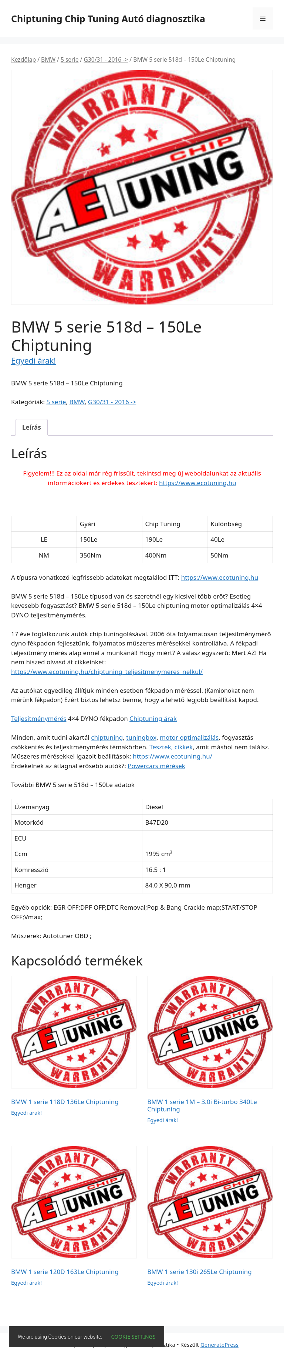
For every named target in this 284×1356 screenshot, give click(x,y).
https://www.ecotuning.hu (197, 482)
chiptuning (107, 737)
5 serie (70, 59)
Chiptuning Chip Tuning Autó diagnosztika (108, 18)
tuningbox (141, 737)
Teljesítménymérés (38, 718)
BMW (48, 59)
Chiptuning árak (153, 718)
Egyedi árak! (33, 360)
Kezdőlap (23, 59)
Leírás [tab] (31, 427)
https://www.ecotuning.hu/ (172, 756)
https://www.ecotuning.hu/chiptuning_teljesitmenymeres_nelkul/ (107, 671)
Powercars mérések (156, 766)
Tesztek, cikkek (171, 747)
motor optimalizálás (189, 737)
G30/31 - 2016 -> (106, 59)
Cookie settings (133, 1336)
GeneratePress (219, 1344)
